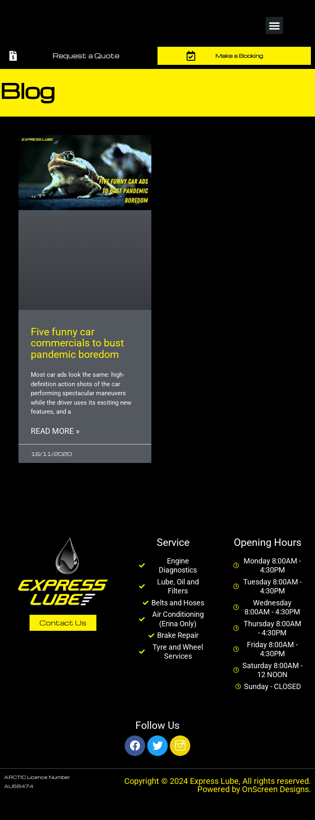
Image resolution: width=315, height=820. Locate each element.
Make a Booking (239, 55)
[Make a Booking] (191, 56)
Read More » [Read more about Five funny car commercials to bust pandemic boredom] (55, 431)
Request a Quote (85, 55)
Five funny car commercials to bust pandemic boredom (77, 343)
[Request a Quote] (13, 56)
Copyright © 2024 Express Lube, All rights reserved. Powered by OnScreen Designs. (217, 785)
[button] (274, 25)
